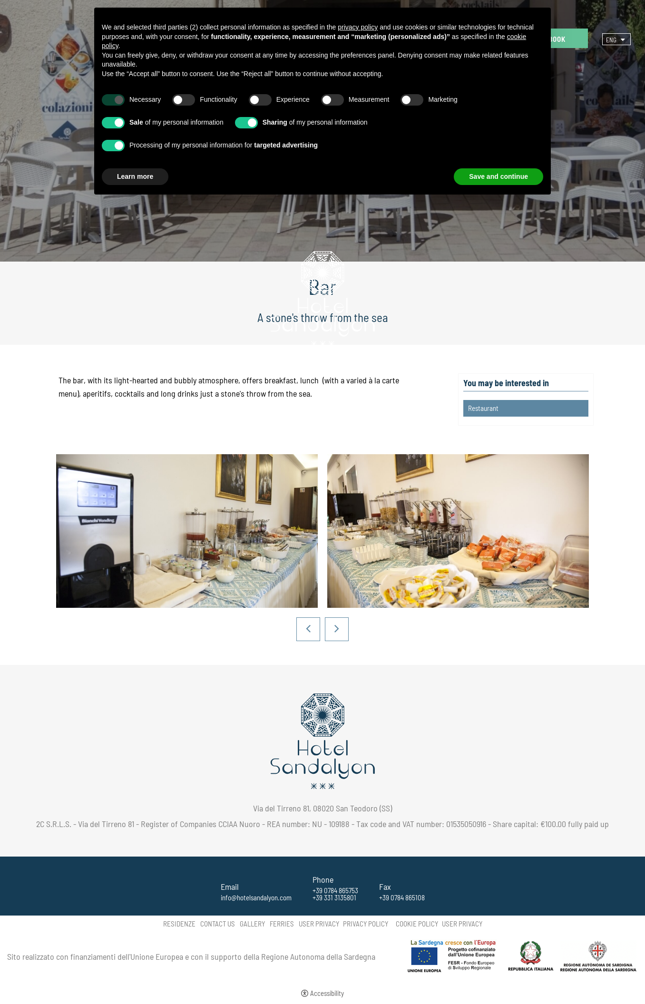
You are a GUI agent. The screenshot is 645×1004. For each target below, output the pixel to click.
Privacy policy (365, 923)
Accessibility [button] (327, 993)
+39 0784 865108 (402, 897)
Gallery (252, 923)
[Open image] (187, 530)
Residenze (179, 923)
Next (337, 629)
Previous (308, 629)
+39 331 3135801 (334, 897)
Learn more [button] (135, 176)
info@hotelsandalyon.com (256, 897)
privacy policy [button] (358, 27)
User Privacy (319, 923)
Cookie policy (417, 923)
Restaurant (483, 408)
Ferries (282, 923)
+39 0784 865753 (335, 890)
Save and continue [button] (498, 176)
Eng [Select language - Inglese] (611, 40)
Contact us (217, 923)
